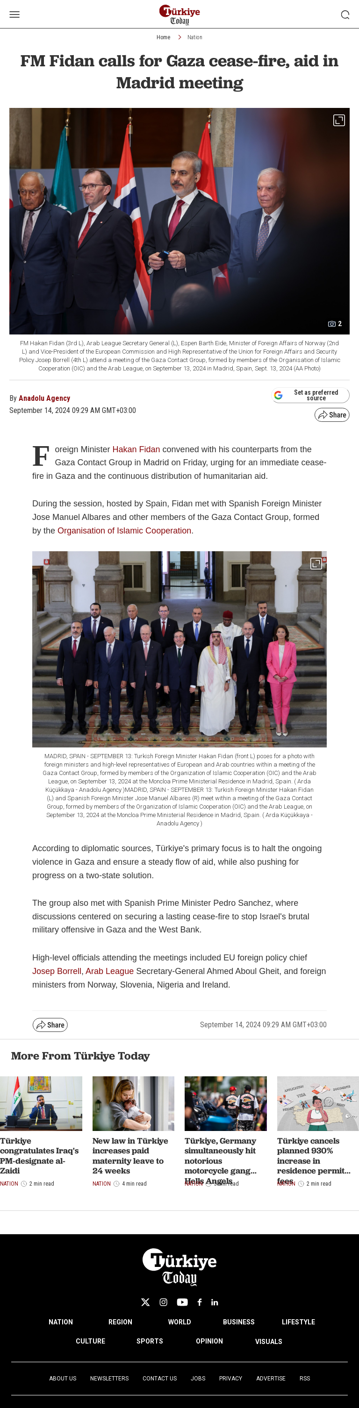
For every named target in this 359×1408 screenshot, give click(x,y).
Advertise (271, 1378)
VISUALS (268, 1341)
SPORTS (149, 1341)
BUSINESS (239, 1322)
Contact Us (160, 1378)
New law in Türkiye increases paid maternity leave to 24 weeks (130, 1155)
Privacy (230, 1378)
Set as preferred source (305, 395)
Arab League (110, 971)
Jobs (198, 1378)
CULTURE (90, 1341)
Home (163, 37)
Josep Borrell (56, 971)
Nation (194, 37)
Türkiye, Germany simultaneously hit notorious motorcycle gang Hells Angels (220, 1160)
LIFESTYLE (298, 1322)
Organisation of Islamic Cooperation (124, 530)
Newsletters (109, 1378)
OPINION (209, 1341)
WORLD (179, 1322)
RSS (305, 1378)
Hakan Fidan (136, 449)
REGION (120, 1322)
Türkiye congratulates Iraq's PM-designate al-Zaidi (39, 1155)
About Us (62, 1378)
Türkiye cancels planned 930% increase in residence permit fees (311, 1160)
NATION (61, 1322)
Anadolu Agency (44, 398)
